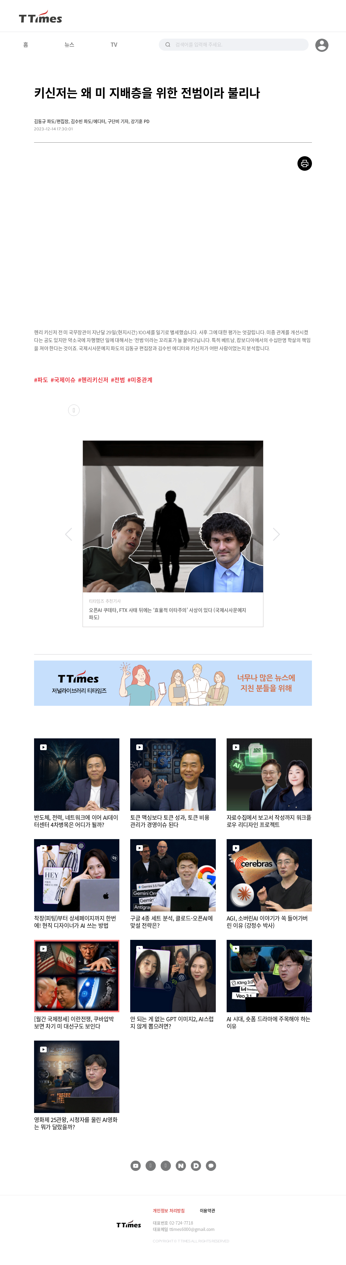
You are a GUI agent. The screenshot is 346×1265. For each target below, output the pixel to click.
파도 (42, 380)
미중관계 (142, 380)
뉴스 (69, 44)
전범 (119, 380)
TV (114, 44)
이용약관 (207, 1210)
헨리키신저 (95, 380)
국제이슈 (65, 380)
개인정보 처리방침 (168, 1210)
